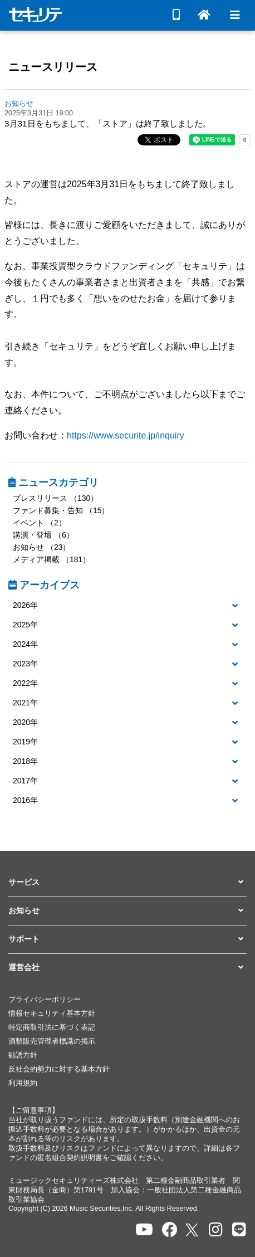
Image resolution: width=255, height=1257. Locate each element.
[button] (127, 606)
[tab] (127, 606)
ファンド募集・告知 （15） (61, 510)
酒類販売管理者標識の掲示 (51, 1041)
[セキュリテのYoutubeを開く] (144, 1230)
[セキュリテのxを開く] (192, 1230)
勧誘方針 (22, 1055)
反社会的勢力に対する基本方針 (59, 1069)
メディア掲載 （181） (51, 559)
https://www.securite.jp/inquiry (125, 435)
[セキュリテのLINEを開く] (239, 1230)
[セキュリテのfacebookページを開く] (170, 1230)
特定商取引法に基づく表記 (51, 1027)
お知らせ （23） (41, 547)
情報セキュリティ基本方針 (51, 1013)
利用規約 (22, 1083)
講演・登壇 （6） (43, 534)
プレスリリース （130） (55, 498)
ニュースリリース (52, 67)
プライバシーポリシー (44, 999)
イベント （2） (39, 522)
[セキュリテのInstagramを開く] (216, 1230)
